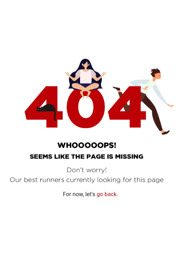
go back (107, 194)
